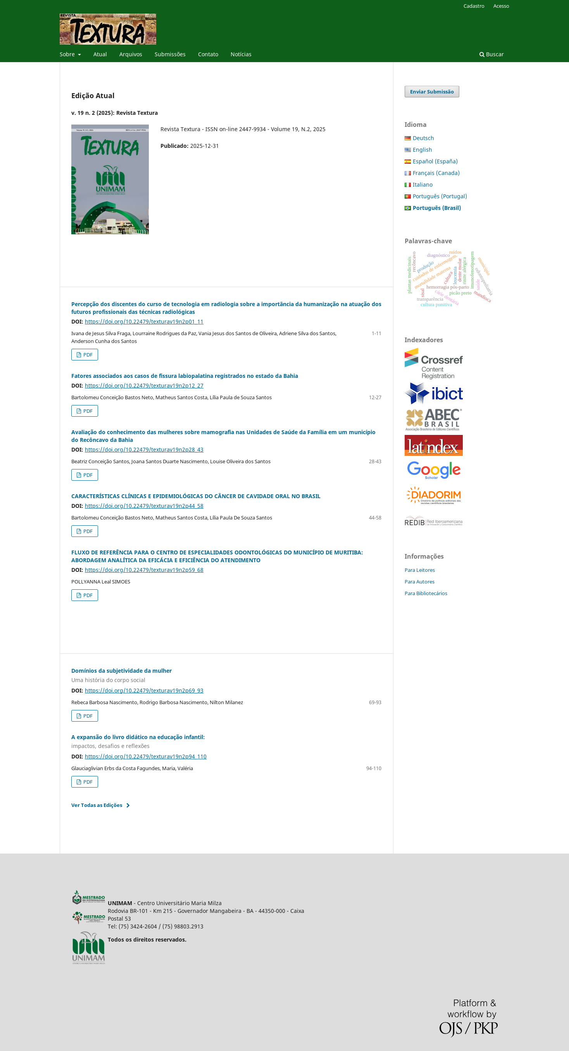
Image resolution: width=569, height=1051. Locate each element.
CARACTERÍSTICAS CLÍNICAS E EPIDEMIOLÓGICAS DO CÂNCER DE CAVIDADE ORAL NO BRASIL (196, 496)
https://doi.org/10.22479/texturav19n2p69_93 (144, 690)
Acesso (501, 5)
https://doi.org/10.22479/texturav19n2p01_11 (144, 321)
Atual (100, 54)
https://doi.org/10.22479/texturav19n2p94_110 (146, 756)
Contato (208, 54)
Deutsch (423, 138)
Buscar (491, 54)
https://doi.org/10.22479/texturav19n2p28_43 (144, 449)
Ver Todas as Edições (96, 805)
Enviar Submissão (432, 91)
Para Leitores (420, 569)
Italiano (423, 184)
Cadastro (474, 5)
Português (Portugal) (440, 196)
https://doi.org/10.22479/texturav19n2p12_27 (144, 385)
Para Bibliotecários (426, 593)
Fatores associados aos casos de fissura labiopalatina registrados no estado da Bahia (184, 375)
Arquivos (130, 54)
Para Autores (420, 581)
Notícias (241, 54)
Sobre (68, 54)
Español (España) (435, 161)
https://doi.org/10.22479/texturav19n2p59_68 (144, 569)
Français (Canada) (436, 173)
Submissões (170, 54)
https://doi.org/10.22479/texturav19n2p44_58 (144, 505)
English (422, 149)
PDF (87, 354)
